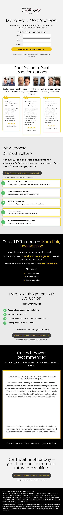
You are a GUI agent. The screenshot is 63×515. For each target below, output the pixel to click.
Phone (18, 44)
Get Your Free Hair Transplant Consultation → (31, 49)
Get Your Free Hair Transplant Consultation (22, 173)
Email (18, 40)
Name (18, 36)
